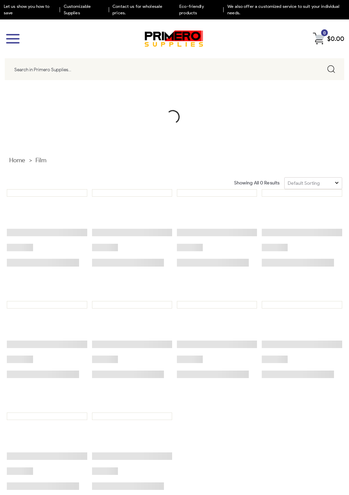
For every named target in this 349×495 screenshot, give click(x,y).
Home (17, 96)
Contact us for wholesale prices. (137, 9)
